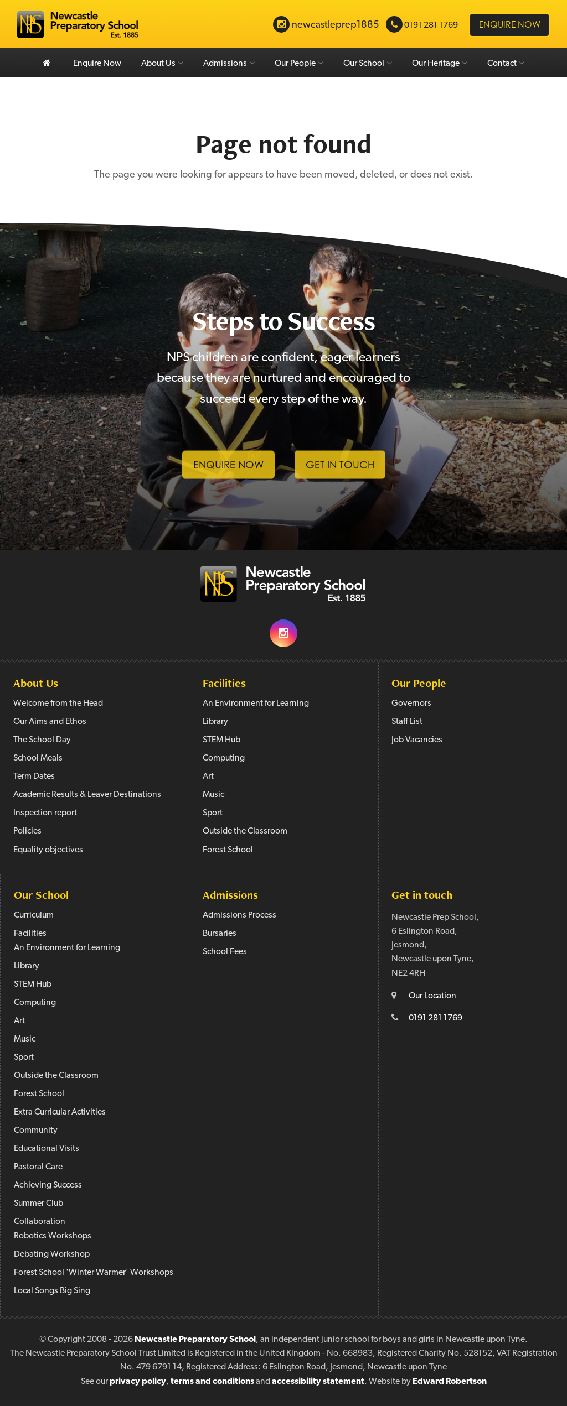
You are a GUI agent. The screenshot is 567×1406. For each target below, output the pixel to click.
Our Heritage (439, 63)
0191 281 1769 (435, 1018)
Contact (505, 63)
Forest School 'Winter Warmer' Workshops (93, 1272)
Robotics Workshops (52, 1236)
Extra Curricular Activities (60, 1112)
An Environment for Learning (256, 703)
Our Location (432, 996)
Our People (299, 63)
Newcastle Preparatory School (195, 1339)
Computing (224, 758)
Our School (367, 63)
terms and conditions (212, 1381)
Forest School (228, 850)
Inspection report (45, 813)
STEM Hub (221, 740)
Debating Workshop (52, 1254)
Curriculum (34, 915)
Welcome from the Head (58, 703)
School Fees (225, 951)
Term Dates (34, 776)
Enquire (509, 24)
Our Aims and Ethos (49, 721)
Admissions (229, 63)
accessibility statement (318, 1381)
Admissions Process (239, 915)
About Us (162, 63)
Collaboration (39, 1221)
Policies (27, 831)
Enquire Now (97, 63)
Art (208, 776)
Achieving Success (48, 1185)
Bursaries (219, 933)
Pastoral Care (38, 1167)
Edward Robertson (450, 1381)
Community (36, 1130)
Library (215, 721)
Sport (213, 813)
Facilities (224, 682)
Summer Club (38, 1203)
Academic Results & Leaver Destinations (87, 794)
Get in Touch (340, 473)
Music (213, 794)
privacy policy (138, 1381)
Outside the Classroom (245, 831)
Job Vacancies (416, 740)
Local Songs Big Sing (52, 1291)
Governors (411, 703)
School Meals (38, 758)
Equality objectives (48, 850)
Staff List (406, 721)
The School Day (42, 740)
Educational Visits (46, 1148)
